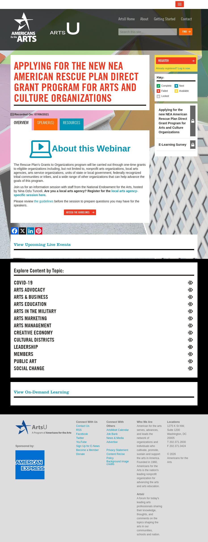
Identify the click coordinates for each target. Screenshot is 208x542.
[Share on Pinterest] (39, 231)
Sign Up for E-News (88, 446)
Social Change (29, 368)
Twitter (80, 438)
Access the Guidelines (77, 212)
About (144, 19)
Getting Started (164, 19)
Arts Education (30, 304)
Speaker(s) (45, 122)
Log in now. (184, 68)
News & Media (115, 438)
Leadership (26, 347)
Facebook (82, 434)
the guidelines (43, 201)
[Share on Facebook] (15, 231)
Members (23, 354)
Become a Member (87, 450)
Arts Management (32, 325)
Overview (21, 122)
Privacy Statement (117, 450)
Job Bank (112, 434)
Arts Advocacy (29, 290)
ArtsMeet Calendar (117, 430)
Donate (80, 454)
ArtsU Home (126, 19)
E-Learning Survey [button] (172, 144)
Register (163, 60)
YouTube (81, 442)
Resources (71, 122)
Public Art (25, 361)
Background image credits (117, 463)
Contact (186, 19)
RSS (79, 430)
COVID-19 (23, 282)
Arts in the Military (35, 311)
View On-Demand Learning (41, 392)
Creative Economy (33, 332)
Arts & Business (31, 297)
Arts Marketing (30, 318)
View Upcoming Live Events (42, 244)
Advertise (112, 442)
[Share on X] (23, 231)
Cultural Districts (34, 339)
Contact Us (82, 426)
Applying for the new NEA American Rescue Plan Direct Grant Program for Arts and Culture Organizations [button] (173, 121)
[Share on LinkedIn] (31, 231)
